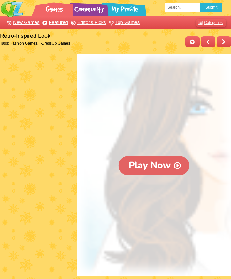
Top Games (123, 22)
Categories (209, 23)
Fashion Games (23, 43)
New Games (22, 22)
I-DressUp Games (54, 43)
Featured (54, 22)
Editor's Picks (87, 22)
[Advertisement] (37, 86)
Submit (211, 7)
